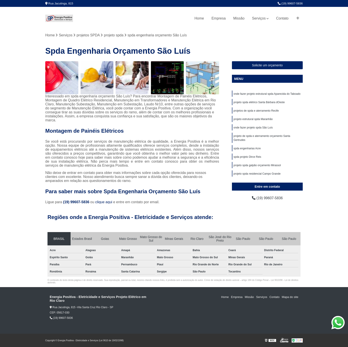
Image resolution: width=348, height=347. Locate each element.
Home (199, 18)
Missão (239, 18)
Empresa (219, 18)
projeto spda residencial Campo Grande (257, 173)
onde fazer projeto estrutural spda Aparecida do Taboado (267, 93)
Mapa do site (290, 297)
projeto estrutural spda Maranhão (253, 119)
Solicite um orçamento (267, 65)
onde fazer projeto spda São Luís (253, 127)
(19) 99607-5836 (290, 3)
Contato (282, 18)
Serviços (259, 18)
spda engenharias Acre (247, 148)
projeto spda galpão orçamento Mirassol (257, 165)
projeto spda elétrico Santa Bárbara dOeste (259, 102)
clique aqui (103, 202)
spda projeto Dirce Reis (247, 156)
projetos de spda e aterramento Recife (256, 110)
